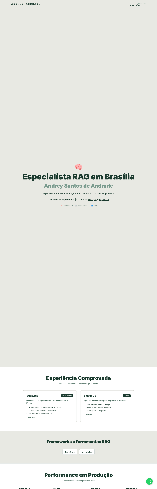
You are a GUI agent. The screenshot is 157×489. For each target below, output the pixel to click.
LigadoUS (104, 199)
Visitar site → (31, 417)
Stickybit (92, 199)
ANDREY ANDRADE (26, 4)
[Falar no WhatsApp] (149, 481)
